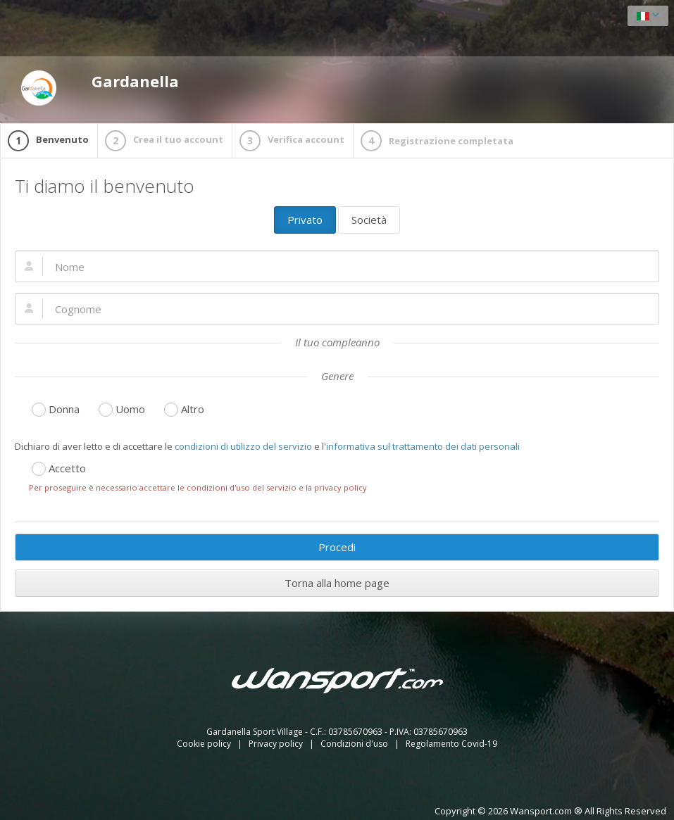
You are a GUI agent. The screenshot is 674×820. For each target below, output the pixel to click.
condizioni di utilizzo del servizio (243, 446)
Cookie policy (205, 744)
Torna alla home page (337, 583)
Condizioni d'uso (355, 744)
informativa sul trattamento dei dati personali (423, 446)
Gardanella (100, 88)
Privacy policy (277, 744)
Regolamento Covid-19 (451, 744)
